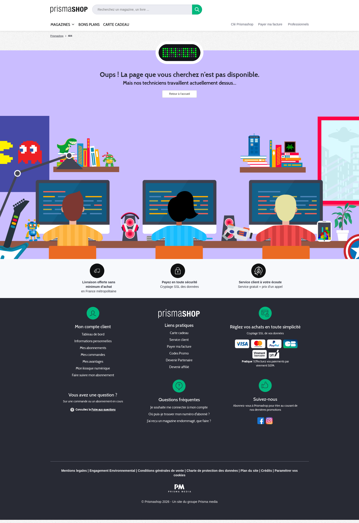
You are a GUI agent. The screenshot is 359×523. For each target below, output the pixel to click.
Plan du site (250, 470)
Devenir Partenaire (179, 360)
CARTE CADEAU (116, 24)
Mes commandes (93, 355)
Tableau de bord (93, 334)
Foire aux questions (103, 409)
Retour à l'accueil (179, 93)
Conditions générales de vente (161, 470)
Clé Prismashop (242, 24)
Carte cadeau (179, 333)
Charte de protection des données (212, 470)
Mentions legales (74, 470)
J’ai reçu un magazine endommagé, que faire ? (179, 421)
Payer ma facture (270, 24)
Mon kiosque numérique (93, 368)
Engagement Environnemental (112, 470)
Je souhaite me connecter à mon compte (179, 407)
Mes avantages (93, 362)
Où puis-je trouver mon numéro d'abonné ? (179, 414)
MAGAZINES (60, 23)
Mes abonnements (93, 348)
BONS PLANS (89, 24)
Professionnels (298, 24)
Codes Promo (179, 353)
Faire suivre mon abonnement (93, 375)
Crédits (266, 470)
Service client (179, 340)
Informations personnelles (93, 341)
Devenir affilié (179, 367)
